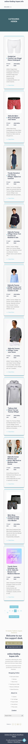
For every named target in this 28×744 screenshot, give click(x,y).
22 (18, 611)
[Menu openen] (11, 7)
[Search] (22, 716)
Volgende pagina (14, 616)
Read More (11, 85)
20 (12, 611)
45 (7, 612)
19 (9, 611)
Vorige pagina (14, 607)
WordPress (17, 742)
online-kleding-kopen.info (14, 1)
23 (21, 611)
